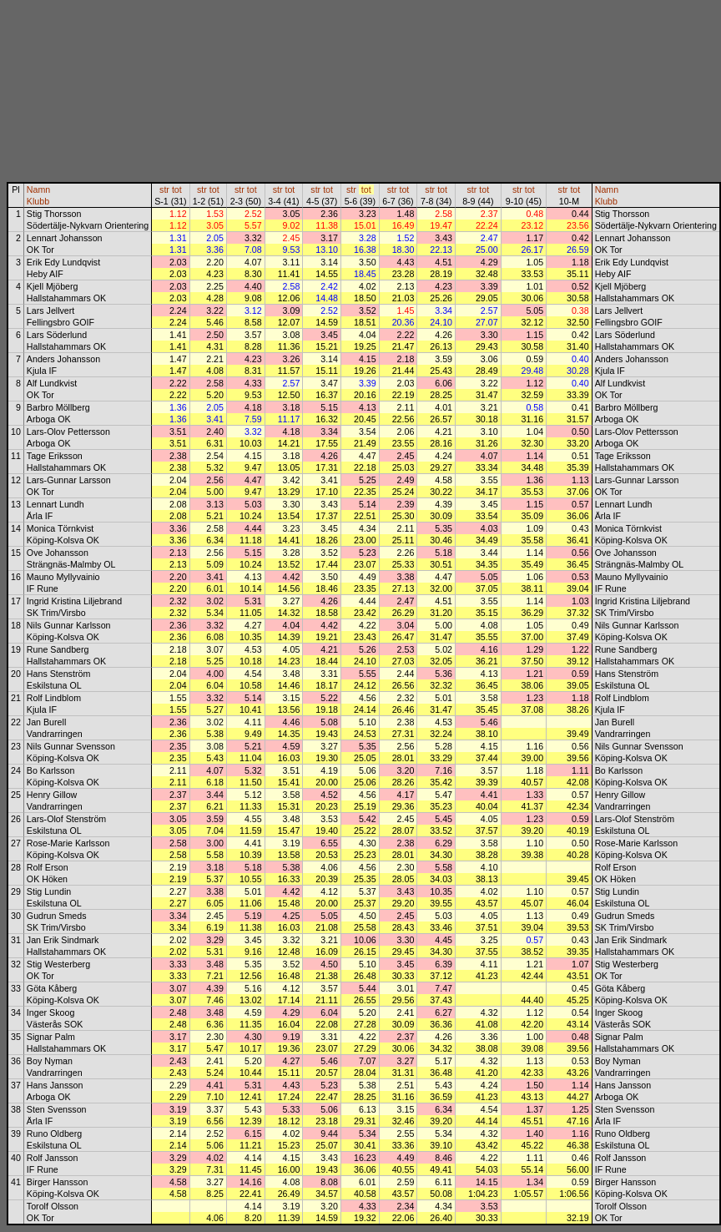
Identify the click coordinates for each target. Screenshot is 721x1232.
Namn (38, 189)
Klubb (38, 201)
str (164, 189)
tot (177, 189)
